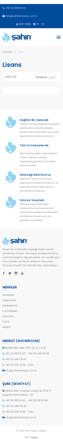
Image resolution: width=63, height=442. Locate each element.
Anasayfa (7, 51)
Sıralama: (41, 77)
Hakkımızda (9, 300)
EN (42, 24)
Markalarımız (10, 305)
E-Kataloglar (10, 311)
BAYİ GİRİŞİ (23, 24)
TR (36, 24)
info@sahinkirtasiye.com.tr (20, 16)
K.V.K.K (6, 321)
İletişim (7, 327)
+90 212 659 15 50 (14, 8)
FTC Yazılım (31, 437)
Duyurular (8, 316)
